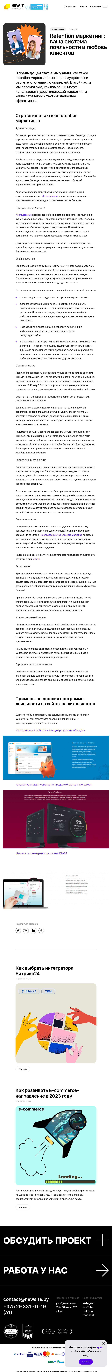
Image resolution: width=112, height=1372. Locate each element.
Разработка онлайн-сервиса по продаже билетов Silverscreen (54, 784)
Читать (23, 1069)
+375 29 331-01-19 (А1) (24, 1309)
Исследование (24, 214)
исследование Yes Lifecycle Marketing (61, 535)
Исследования (50, 196)
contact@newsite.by (26, 1299)
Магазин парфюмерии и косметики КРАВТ (41, 853)
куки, (100, 1347)
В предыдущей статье (34, 73)
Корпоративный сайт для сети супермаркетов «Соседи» (50, 730)
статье (36, 559)
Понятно (86, 1362)
